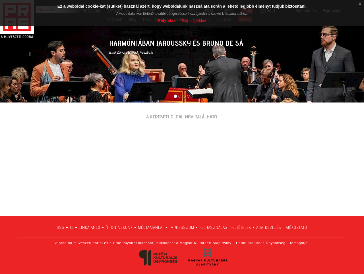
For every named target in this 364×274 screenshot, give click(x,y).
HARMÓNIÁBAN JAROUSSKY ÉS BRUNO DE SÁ (176, 43)
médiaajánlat (151, 227)
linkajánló (89, 227)
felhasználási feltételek (225, 227)
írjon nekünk (119, 227)
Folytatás (166, 20)
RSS (61, 227)
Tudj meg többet (193, 21)
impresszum (181, 227)
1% (72, 227)
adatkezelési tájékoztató (281, 227)
